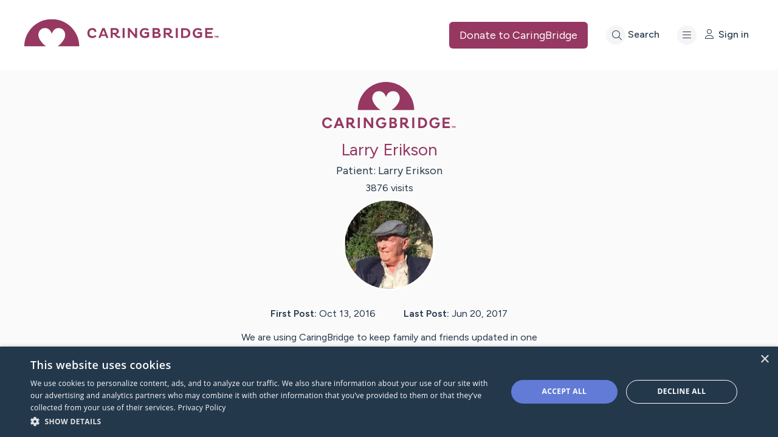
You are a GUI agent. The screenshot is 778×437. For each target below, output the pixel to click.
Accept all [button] (564, 391)
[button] (261, 421)
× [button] (764, 359)
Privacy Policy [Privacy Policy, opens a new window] (201, 407)
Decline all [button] (682, 391)
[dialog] (389, 392)
